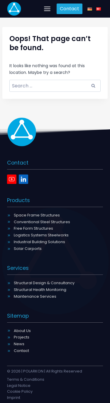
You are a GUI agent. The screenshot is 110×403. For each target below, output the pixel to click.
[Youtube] (11, 179)
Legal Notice (19, 385)
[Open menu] (47, 8)
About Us (22, 330)
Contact (69, 8)
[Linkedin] (23, 179)
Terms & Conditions (25, 379)
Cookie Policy (20, 391)
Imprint (13, 397)
